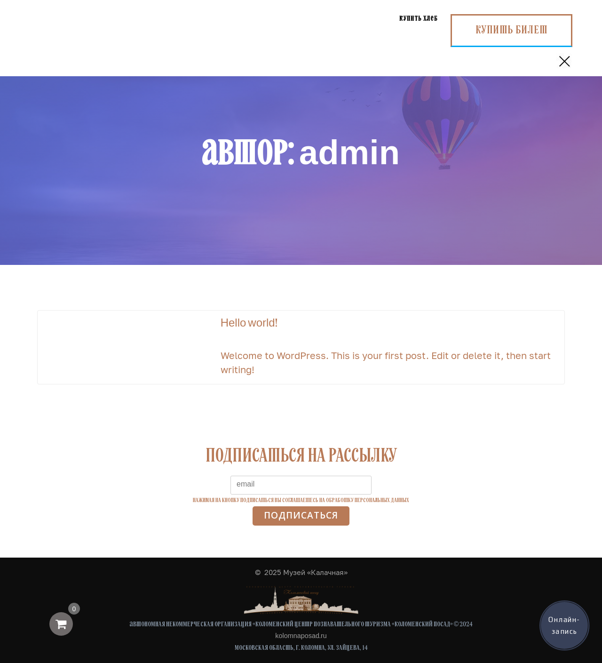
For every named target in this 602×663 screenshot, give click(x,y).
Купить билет (511, 30)
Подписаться (301, 515)
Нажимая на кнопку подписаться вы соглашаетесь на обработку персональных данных (301, 500)
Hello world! (249, 323)
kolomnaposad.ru (300, 636)
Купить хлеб (418, 19)
